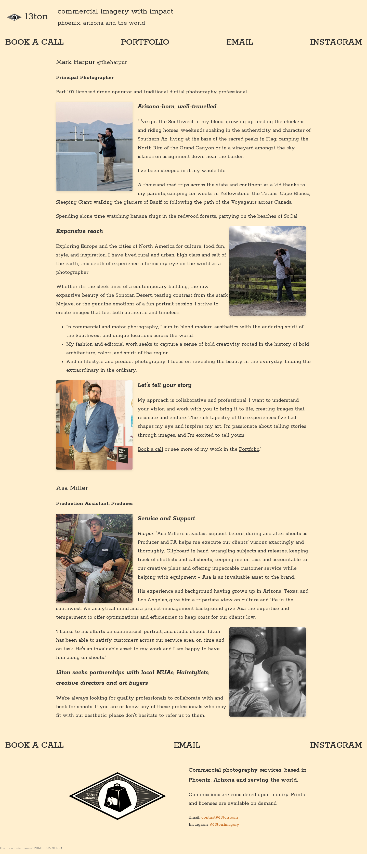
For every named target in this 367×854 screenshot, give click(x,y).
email (239, 42)
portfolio (145, 42)
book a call (34, 42)
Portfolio (249, 449)
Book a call (150, 449)
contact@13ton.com (219, 817)
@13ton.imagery (224, 824)
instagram (336, 42)
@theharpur (112, 62)
